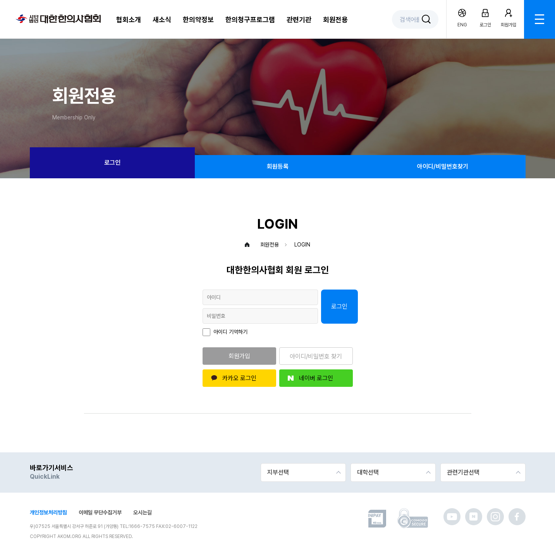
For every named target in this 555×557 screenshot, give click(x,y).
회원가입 (239, 356)
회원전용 (335, 20)
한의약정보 (198, 20)
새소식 (162, 20)
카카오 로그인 (239, 378)
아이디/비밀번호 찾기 (316, 356)
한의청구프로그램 (250, 20)
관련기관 (299, 20)
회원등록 (278, 166)
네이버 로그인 (316, 378)
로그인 (112, 162)
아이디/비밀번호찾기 (442, 166)
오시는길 (142, 512)
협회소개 (128, 20)
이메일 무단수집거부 (100, 512)
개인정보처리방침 (48, 512)
